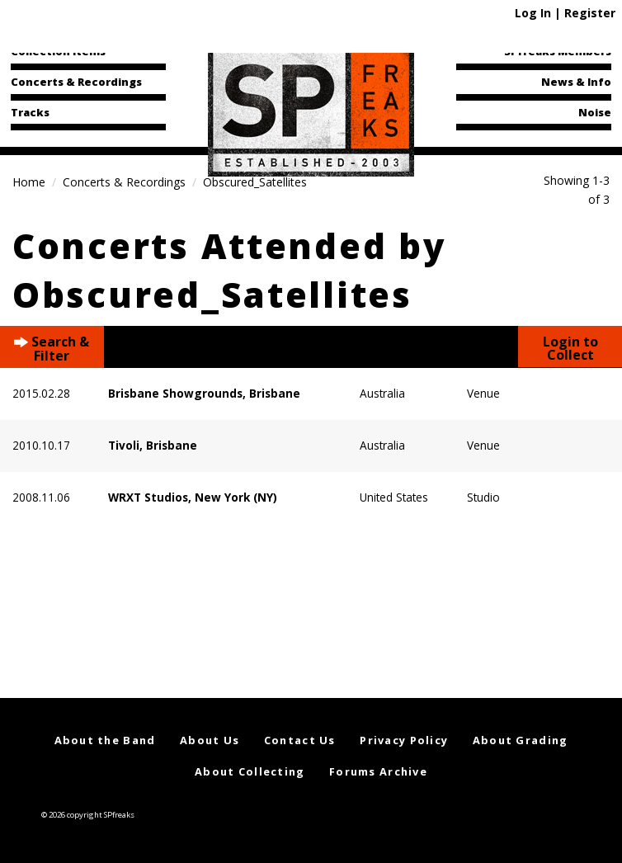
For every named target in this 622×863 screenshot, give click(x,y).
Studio (483, 497)
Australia (382, 393)
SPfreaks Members (557, 51)
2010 (25, 445)
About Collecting (249, 771)
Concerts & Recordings (76, 81)
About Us (209, 740)
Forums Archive (378, 771)
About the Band (105, 740)
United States (394, 497)
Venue (483, 393)
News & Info (576, 81)
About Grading (520, 740)
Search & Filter (51, 347)
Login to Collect (570, 348)
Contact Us (300, 740)
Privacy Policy (404, 740)
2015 (25, 393)
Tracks (30, 112)
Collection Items (58, 51)
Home (28, 182)
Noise (594, 112)
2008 (25, 497)
